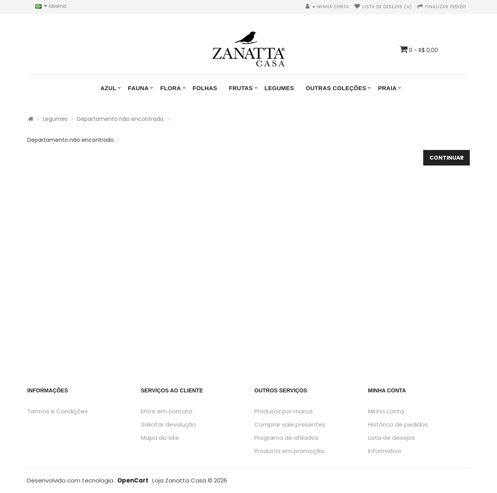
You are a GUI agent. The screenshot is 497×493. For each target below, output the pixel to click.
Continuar (446, 158)
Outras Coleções (336, 88)
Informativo (384, 451)
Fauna (138, 88)
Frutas (241, 88)
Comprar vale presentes (289, 424)
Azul (108, 88)
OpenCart (132, 480)
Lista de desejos (391, 438)
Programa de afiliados (286, 438)
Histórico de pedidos (398, 424)
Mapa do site (160, 438)
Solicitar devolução (168, 424)
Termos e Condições (57, 411)
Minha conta (386, 411)
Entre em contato (167, 411)
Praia (387, 88)
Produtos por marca (283, 411)
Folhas (205, 88)
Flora (170, 88)
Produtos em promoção (289, 451)
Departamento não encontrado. (121, 119)
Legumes (279, 88)
